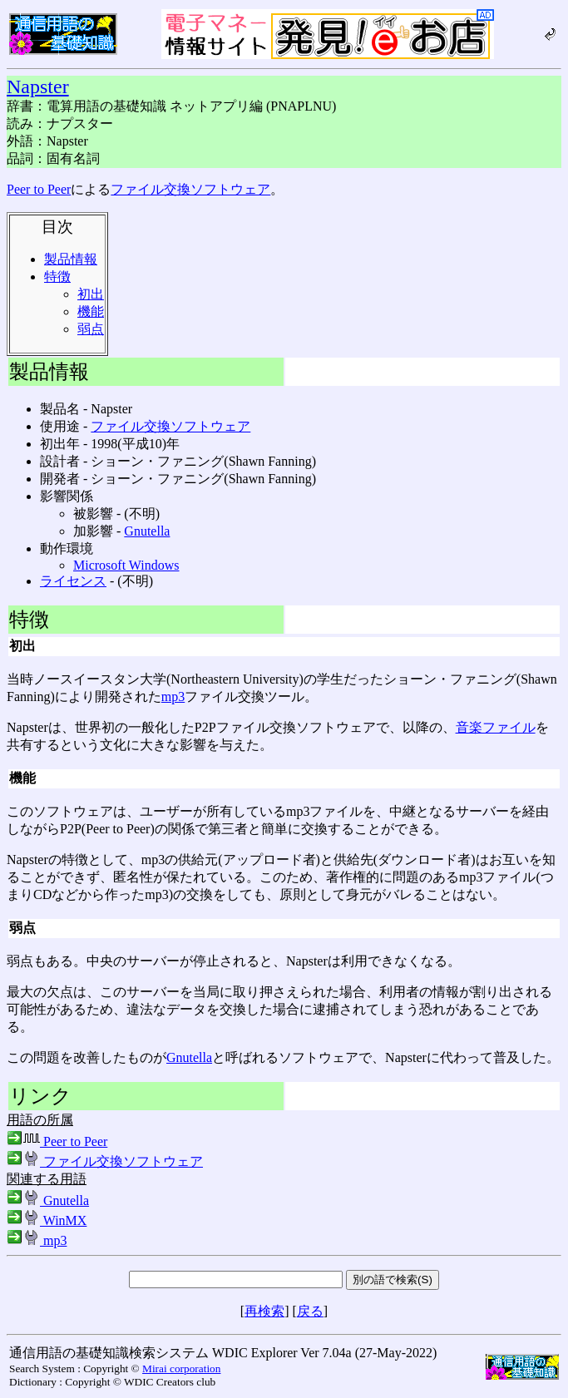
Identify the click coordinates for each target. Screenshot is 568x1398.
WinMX (46, 1220)
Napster (38, 86)
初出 (90, 294)
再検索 (264, 1311)
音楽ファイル (496, 727)
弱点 (90, 329)
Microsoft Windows (126, 565)
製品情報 (70, 259)
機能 (90, 311)
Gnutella (147, 531)
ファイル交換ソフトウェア (190, 189)
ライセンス (73, 581)
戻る (310, 1311)
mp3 (173, 696)
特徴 (57, 276)
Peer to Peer (39, 189)
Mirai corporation (181, 1368)
